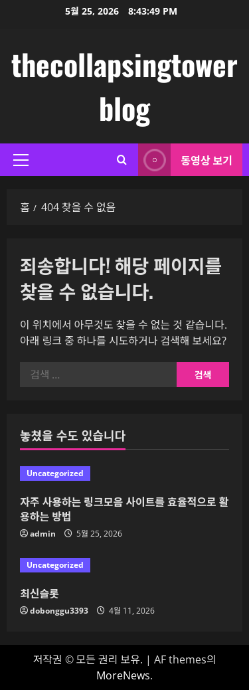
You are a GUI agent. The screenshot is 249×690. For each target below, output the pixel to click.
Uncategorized (55, 473)
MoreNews (123, 675)
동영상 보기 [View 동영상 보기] (185, 159)
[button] (21, 160)
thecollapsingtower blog (124, 86)
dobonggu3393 (59, 610)
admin (43, 533)
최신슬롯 (39, 593)
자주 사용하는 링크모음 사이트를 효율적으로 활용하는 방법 (124, 508)
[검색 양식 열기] (122, 160)
